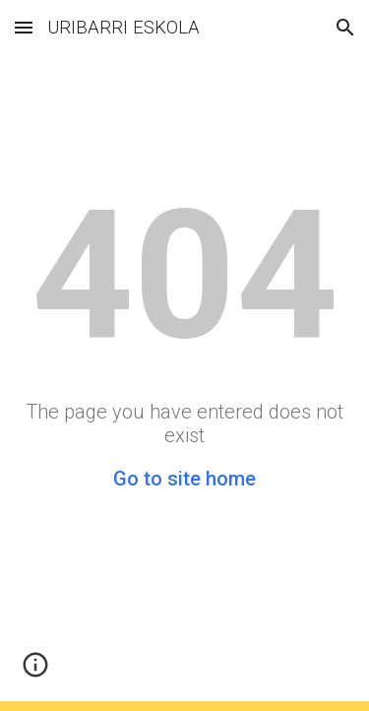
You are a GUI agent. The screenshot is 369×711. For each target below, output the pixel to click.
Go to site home (184, 478)
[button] (23, 27)
